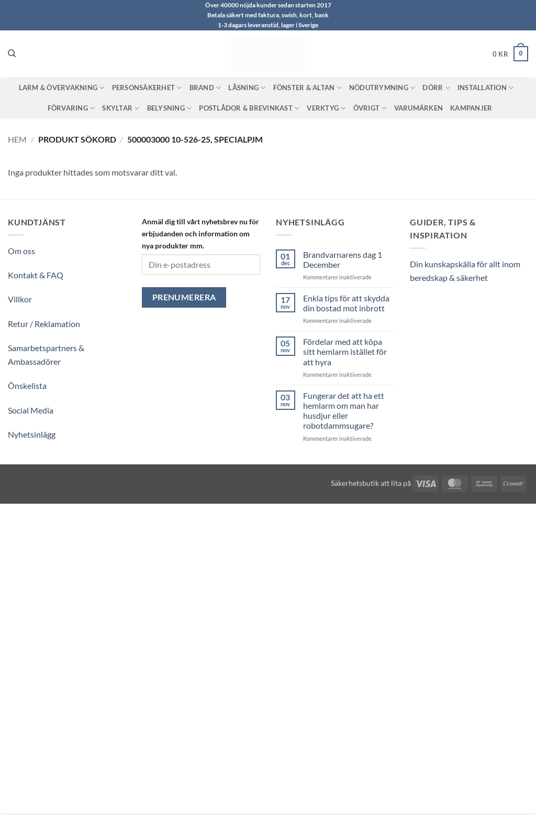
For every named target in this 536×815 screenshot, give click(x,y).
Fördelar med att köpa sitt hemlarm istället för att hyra (345, 351)
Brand (205, 88)
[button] (510, 54)
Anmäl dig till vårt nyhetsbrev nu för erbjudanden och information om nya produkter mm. (200, 233)
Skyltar (120, 108)
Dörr (436, 88)
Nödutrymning (382, 88)
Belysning (169, 108)
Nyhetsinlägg (31, 434)
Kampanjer (471, 108)
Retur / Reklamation (44, 324)
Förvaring (71, 108)
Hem (17, 139)
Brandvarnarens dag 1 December (342, 259)
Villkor (20, 299)
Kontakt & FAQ (35, 275)
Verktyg (326, 108)
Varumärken (418, 108)
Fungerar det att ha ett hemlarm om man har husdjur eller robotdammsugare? (343, 410)
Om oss (21, 251)
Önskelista (27, 385)
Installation (485, 88)
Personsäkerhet (147, 88)
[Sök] (12, 53)
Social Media (30, 410)
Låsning (246, 88)
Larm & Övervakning (62, 88)
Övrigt (370, 108)
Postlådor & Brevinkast (249, 108)
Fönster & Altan (307, 88)
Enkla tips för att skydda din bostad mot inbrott (346, 303)
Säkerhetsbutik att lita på (371, 483)
